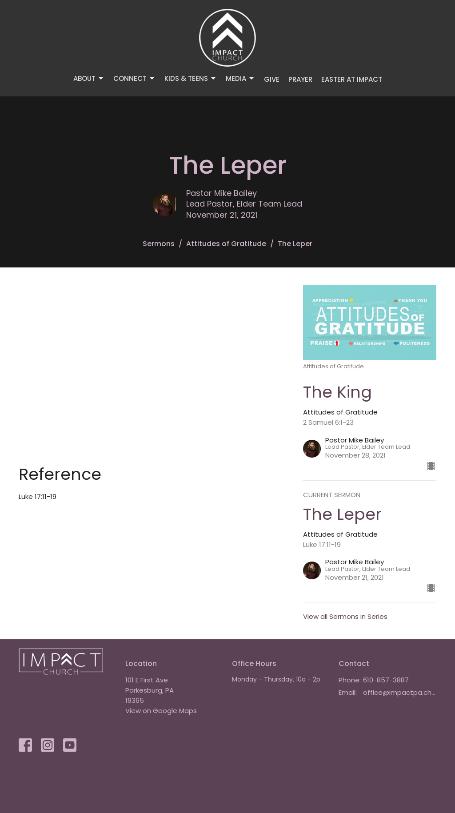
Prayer (300, 79)
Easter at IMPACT (351, 79)
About (88, 78)
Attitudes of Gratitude (226, 244)
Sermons (159, 244)
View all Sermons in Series (345, 616)
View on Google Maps (161, 710)
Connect (134, 78)
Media (240, 78)
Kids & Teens (190, 78)
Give (271, 79)
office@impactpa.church (399, 692)
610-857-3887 (386, 680)
